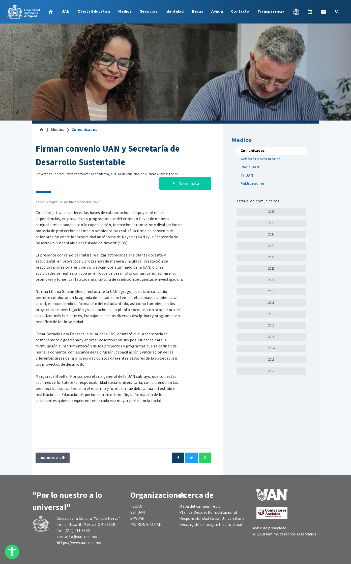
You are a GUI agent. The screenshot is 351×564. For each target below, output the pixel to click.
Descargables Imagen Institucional (211, 524)
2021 (271, 268)
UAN (66, 11)
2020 (271, 280)
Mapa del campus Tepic (200, 506)
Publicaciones (253, 183)
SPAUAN (137, 518)
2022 (271, 257)
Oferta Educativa (94, 11)
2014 (271, 348)
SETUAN (137, 512)
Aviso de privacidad (269, 528)
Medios (125, 11)
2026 (271, 211)
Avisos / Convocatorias (261, 159)
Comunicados (84, 129)
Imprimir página (52, 458)
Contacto (240, 11)
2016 (271, 325)
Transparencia (271, 11)
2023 (271, 246)
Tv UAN (247, 175)
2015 (271, 337)
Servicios (148, 11)
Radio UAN (250, 167)
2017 (271, 314)
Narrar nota (185, 183)
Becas (197, 11)
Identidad (174, 11)
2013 (271, 359)
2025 (271, 223)
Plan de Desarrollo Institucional (208, 512)
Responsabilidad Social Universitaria (212, 518)
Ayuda (217, 11)
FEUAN (136, 506)
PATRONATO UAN (146, 524)
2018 (271, 302)
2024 (271, 234)
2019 (271, 291)
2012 (271, 371)
